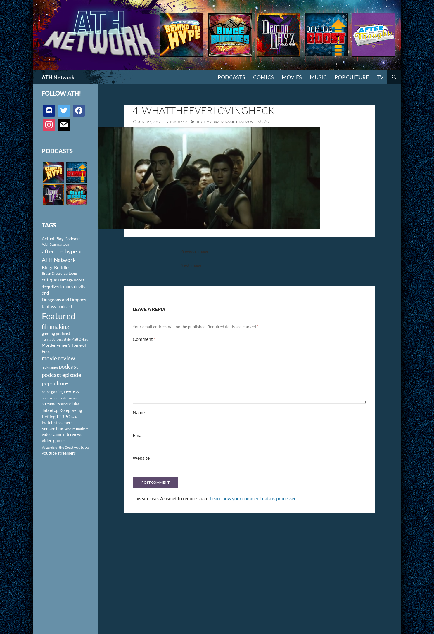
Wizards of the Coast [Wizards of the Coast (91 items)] (57, 447)
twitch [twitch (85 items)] (75, 417)
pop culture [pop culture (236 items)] (55, 383)
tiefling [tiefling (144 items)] (49, 416)
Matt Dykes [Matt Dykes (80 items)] (79, 339)
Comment (144, 339)
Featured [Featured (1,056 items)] (58, 316)
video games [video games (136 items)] (54, 440)
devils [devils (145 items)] (79, 286)
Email (138, 435)
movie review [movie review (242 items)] (58, 358)
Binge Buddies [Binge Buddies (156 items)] (56, 267)
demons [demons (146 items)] (65, 286)
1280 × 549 (178, 122)
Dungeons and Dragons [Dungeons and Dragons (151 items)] (64, 299)
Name (139, 412)
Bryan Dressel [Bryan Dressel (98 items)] (52, 273)
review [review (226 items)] (71, 391)
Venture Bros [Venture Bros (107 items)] (53, 428)
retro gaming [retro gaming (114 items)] (52, 391)
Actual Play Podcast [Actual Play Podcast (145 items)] (61, 238)
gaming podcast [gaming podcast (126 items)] (56, 333)
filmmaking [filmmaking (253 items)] (55, 326)
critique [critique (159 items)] (49, 279)
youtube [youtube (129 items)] (81, 447)
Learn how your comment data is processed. (254, 498)
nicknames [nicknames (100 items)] (50, 367)
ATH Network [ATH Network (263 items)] (59, 259)
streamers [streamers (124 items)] (51, 403)
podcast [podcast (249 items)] (68, 366)
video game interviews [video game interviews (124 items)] (62, 434)
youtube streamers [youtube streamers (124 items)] (59, 452)
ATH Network (58, 77)
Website (141, 458)
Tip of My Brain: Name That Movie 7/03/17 (232, 122)
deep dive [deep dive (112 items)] (50, 286)
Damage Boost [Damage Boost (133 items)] (71, 279)
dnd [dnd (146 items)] (45, 293)
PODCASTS (231, 77)
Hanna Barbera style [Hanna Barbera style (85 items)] (56, 339)
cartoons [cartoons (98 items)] (70, 273)
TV (380, 77)
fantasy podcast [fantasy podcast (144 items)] (57, 306)
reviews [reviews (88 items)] (71, 398)
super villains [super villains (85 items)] (69, 404)
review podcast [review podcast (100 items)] (53, 398)
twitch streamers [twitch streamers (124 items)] (57, 422)
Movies (292, 77)
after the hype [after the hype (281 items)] (59, 251)
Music (318, 77)
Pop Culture (352, 77)
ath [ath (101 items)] (79, 252)
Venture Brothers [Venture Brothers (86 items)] (76, 429)
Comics (263, 77)
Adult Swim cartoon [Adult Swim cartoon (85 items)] (55, 244)
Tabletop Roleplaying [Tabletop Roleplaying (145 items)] (62, 410)
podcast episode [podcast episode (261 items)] (61, 375)
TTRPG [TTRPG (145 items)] (63, 416)
